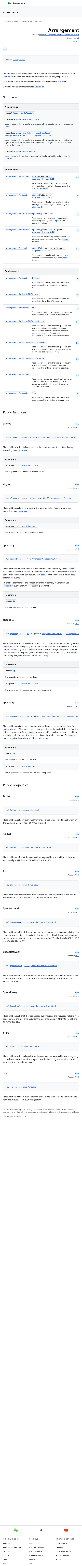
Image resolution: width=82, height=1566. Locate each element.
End (34, 307)
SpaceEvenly (38, 358)
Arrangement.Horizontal (28, 119)
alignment (42, 188)
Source (6, 1555)
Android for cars (62, 1555)
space (58, 220)
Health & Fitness (35, 1551)
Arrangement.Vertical (41, 135)
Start (34, 374)
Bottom (35, 278)
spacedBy (36, 213)
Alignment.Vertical (41, 197)
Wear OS (59, 1547)
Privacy (32, 1559)
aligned (36, 176)
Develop (24, 21)
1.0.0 (77, 41)
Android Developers (10, 21)
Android (6, 1543)
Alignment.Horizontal (42, 179)
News (5, 1559)
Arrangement (19, 59)
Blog (5, 1563)
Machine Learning (36, 1547)
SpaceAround (38, 321)
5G (30, 1563)
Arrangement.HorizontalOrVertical (33, 133)
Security (6, 1551)
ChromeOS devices (63, 1551)
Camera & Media (36, 1555)
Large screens (61, 1543)
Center (35, 294)
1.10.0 (77, 549)
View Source (71, 38)
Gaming (32, 1543)
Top (34, 393)
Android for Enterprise (12, 1547)
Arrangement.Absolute (23, 113)
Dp (50, 213)
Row (70, 74)
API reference (10, 12)
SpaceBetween (39, 342)
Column (7, 77)
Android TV (60, 1559)
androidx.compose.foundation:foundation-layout (59, 35)
